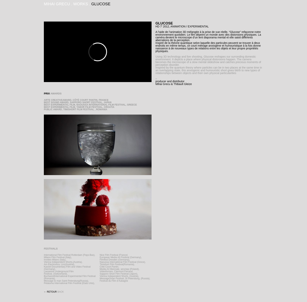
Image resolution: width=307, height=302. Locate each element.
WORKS (80, 4)
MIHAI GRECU (57, 4)
